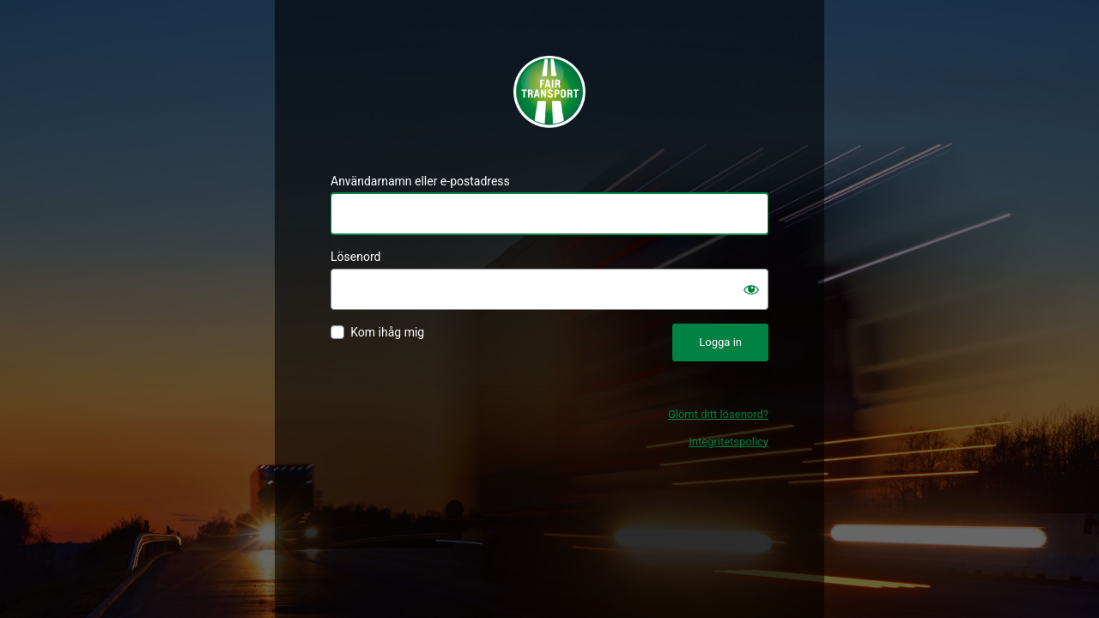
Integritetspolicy (728, 441)
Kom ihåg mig (387, 332)
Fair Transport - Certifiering (549, 92)
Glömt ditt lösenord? (718, 414)
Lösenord (355, 257)
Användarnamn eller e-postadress (420, 181)
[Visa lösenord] (751, 289)
